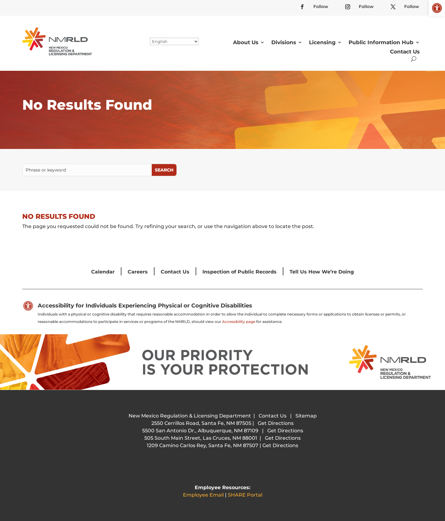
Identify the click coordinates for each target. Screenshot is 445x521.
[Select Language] (174, 41)
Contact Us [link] (405, 52)
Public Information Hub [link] (381, 42)
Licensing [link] (322, 42)
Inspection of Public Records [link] (239, 272)
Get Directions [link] (276, 423)
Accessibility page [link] (238, 321)
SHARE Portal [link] (245, 495)
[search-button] (413, 58)
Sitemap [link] (306, 416)
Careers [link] (138, 272)
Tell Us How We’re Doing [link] (322, 272)
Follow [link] (320, 6)
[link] (437, 8)
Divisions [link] (283, 42)
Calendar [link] (103, 272)
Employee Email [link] (203, 495)
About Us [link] (245, 42)
